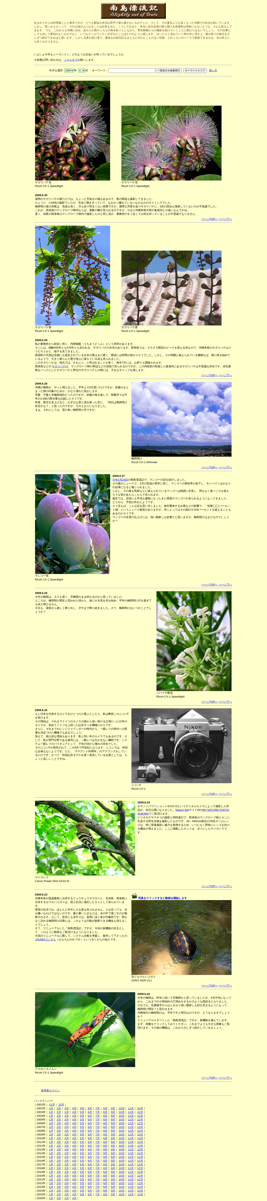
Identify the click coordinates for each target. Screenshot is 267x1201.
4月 (74, 1108)
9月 (113, 1108)
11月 (52, 1104)
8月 (105, 1108)
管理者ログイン (50, 1090)
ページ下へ (225, 219)
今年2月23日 (120, 479)
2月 (59, 1108)
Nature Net (182, 809)
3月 (66, 1108)
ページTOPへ (209, 219)
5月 (82, 1108)
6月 (90, 1108)
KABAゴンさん (47, 939)
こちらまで (70, 59)
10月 (122, 1108)
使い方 (213, 70)
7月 (98, 1108)
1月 (51, 1108)
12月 (61, 1104)
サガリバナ (58, 366)
